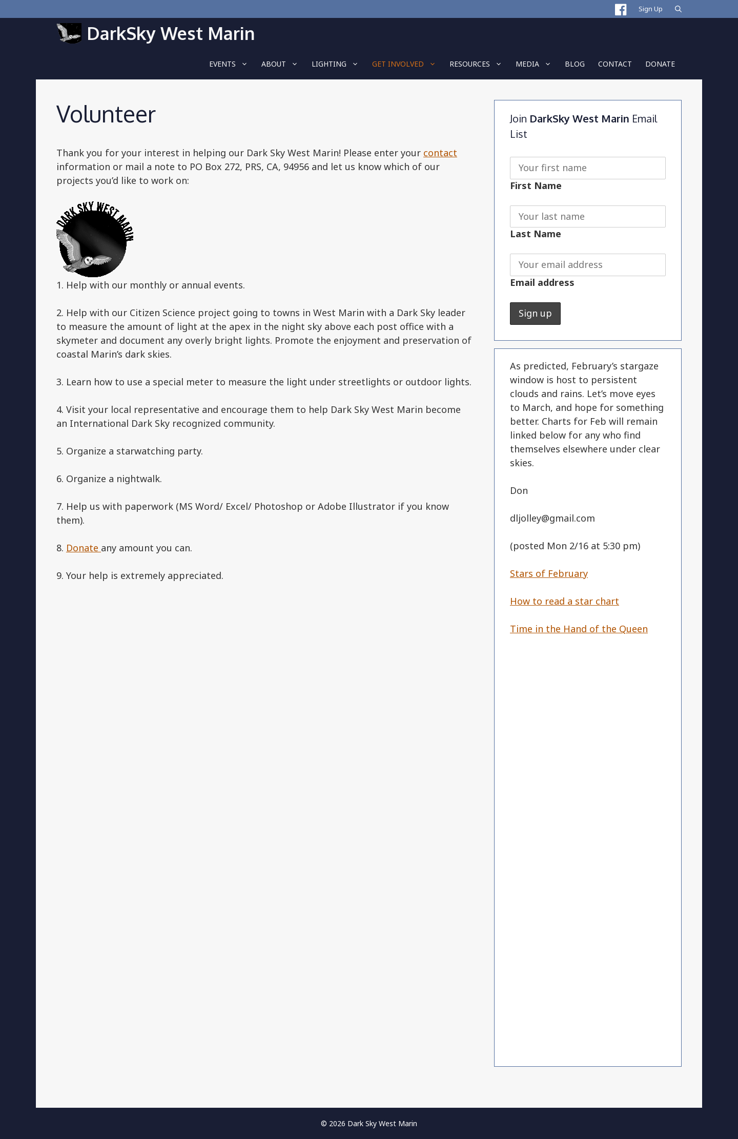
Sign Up (651, 8)
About (283, 64)
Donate (660, 64)
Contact (615, 64)
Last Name (535, 233)
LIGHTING (338, 64)
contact (440, 153)
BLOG (575, 64)
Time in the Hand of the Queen (579, 629)
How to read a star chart (564, 601)
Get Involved (407, 64)
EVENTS (232, 64)
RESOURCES (479, 64)
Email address (542, 282)
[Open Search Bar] (678, 9)
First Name (536, 185)
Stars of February (549, 573)
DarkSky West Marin (171, 33)
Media (537, 64)
